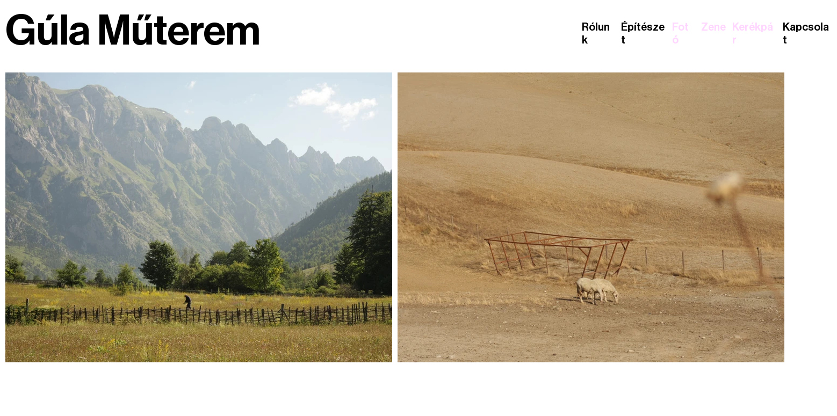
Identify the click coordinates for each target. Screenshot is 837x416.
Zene (713, 27)
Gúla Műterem (133, 31)
